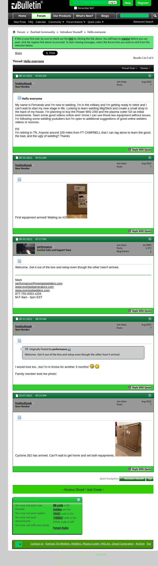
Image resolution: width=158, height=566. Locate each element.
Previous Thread (74, 489)
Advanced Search (143, 21)
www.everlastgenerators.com (34, 287)
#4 (150, 318)
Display (144, 68)
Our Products (62, 16)
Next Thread (94, 489)
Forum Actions (74, 22)
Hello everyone (34, 61)
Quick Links (94, 22)
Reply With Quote (139, 149)
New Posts (20, 22)
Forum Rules (61, 528)
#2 (150, 157)
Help (128, 3)
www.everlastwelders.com (32, 290)
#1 (150, 75)
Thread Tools (128, 68)
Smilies (57, 509)
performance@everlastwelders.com (39, 283)
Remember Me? (84, 8)
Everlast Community (42, 32)
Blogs (105, 16)
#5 (150, 395)
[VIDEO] (58, 517)
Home (22, 16)
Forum (41, 16)
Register (143, 3)
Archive (140, 543)
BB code (58, 505)
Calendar (41, 22)
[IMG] (56, 513)
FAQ (30, 22)
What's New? (84, 16)
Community (54, 22)
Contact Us (37, 543)
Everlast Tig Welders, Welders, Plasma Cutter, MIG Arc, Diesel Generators (89, 543)
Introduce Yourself (71, 32)
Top (150, 478)
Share (18, 53)
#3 (150, 238)
